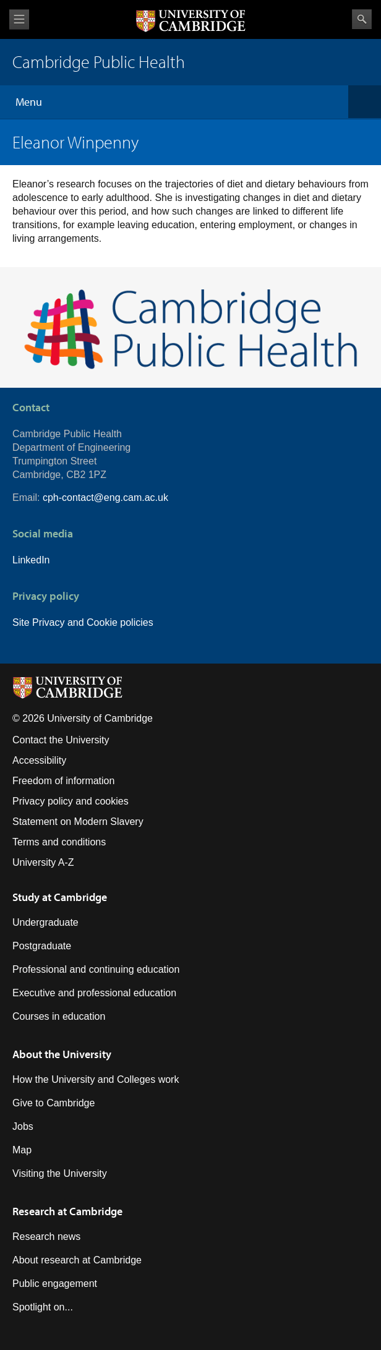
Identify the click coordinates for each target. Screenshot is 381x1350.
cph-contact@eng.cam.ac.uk (105, 497)
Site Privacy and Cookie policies (82, 622)
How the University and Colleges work (95, 1079)
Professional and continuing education (95, 969)
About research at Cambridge (77, 1260)
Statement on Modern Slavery (77, 821)
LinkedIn (31, 560)
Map (22, 1150)
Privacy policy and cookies (70, 801)
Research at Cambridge (67, 1211)
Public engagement (54, 1283)
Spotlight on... (42, 1307)
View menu (19, 19)
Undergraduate (45, 922)
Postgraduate (41, 946)
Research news (46, 1236)
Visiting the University (59, 1173)
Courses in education (58, 1016)
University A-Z (43, 862)
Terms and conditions (59, 842)
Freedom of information (63, 780)
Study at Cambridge (59, 897)
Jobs (22, 1126)
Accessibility (39, 760)
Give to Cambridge (53, 1103)
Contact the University (60, 740)
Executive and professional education (94, 993)
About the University (61, 1054)
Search (362, 19)
